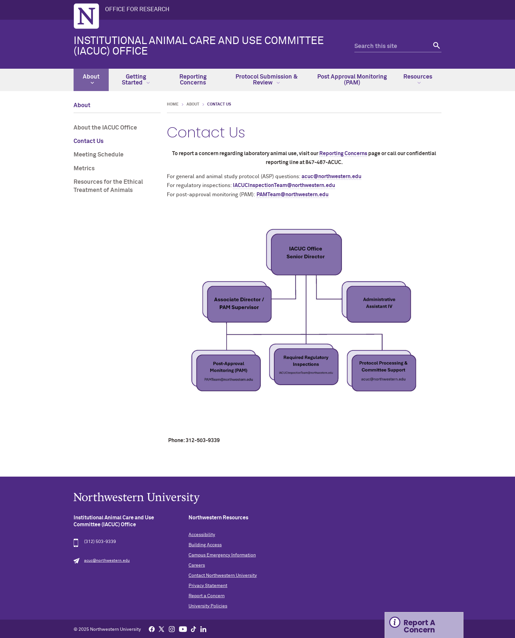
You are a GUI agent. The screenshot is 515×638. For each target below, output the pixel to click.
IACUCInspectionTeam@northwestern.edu (284, 185)
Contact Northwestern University (223, 575)
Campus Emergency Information (222, 555)
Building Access (205, 545)
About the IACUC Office (105, 128)
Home (173, 104)
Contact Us (88, 141)
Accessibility (202, 534)
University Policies (208, 606)
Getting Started (136, 80)
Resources (417, 79)
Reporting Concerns (193, 80)
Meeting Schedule (98, 155)
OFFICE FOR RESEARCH (137, 9)
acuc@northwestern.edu (331, 176)
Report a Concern (207, 596)
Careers (197, 565)
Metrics (84, 169)
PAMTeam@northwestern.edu (292, 194)
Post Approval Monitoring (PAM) (352, 80)
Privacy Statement (208, 585)
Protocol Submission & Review (266, 80)
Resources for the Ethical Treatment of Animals (108, 186)
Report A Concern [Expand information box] (419, 626)
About (91, 79)
